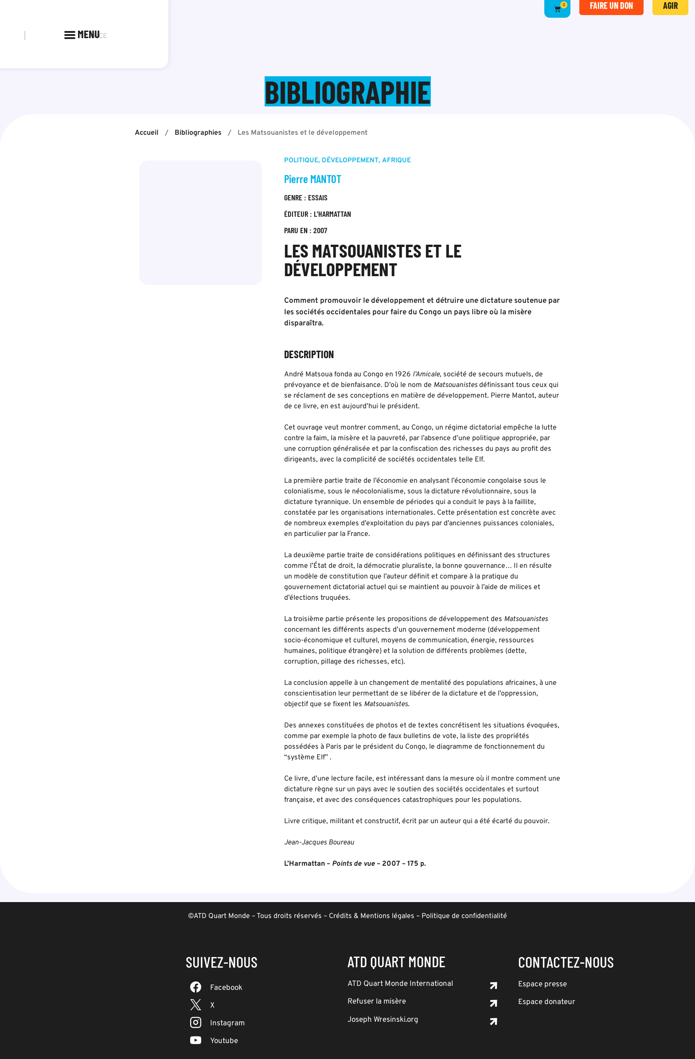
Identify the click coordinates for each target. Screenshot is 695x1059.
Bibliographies (198, 133)
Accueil (147, 133)
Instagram (227, 1023)
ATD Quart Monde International (400, 984)
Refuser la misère (377, 1002)
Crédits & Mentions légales (371, 916)
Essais (318, 197)
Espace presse (542, 984)
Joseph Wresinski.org (383, 1020)
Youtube (224, 1041)
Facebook (226, 988)
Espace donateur (546, 1002)
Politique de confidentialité (464, 916)
